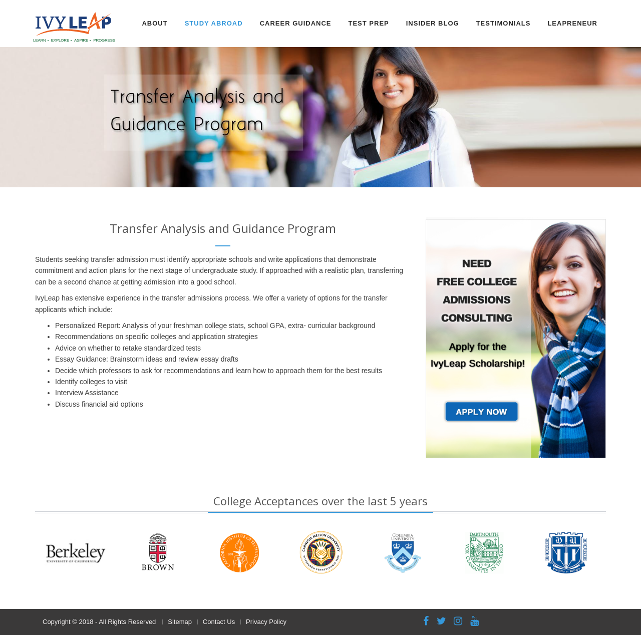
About (154, 23)
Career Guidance (296, 23)
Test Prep (368, 23)
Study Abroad (214, 23)
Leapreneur (572, 23)
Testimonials (503, 23)
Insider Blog (432, 23)
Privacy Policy (266, 621)
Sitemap (180, 621)
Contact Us (219, 621)
